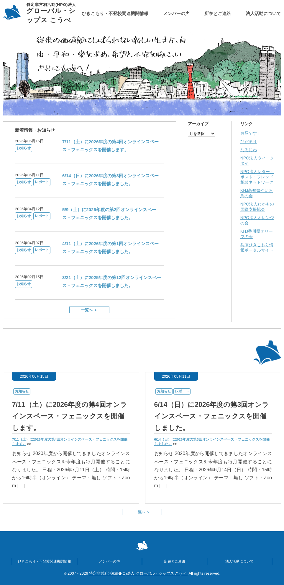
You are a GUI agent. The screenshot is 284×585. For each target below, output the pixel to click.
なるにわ (248, 149)
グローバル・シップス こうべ (54, 13)
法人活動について (263, 13)
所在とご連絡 (217, 13)
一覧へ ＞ (89, 310)
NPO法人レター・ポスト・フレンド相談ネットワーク (257, 177)
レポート (42, 182)
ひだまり (248, 141)
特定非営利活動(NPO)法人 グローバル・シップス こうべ (138, 573)
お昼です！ (250, 133)
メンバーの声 (176, 13)
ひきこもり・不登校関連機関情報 (115, 13)
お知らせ (24, 148)
